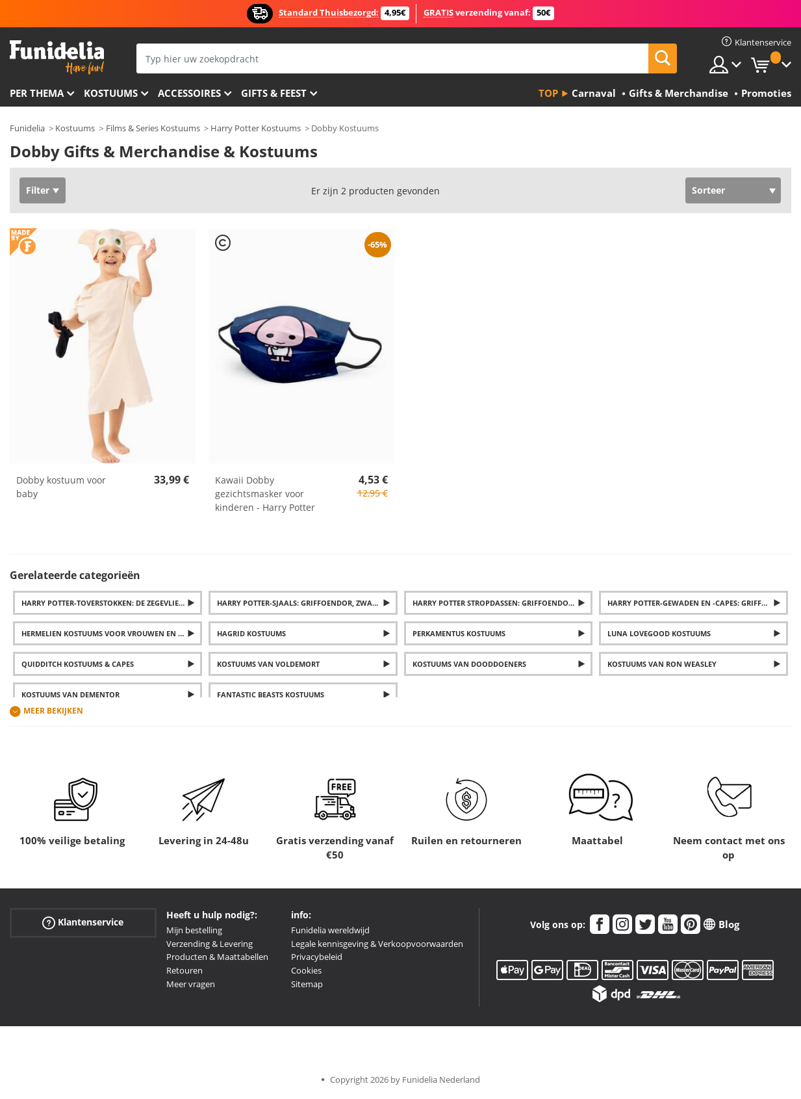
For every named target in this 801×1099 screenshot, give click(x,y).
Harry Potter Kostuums (255, 128)
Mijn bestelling (194, 930)
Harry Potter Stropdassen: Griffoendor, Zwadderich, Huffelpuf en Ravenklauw (503, 603)
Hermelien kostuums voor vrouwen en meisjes (111, 633)
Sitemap (307, 984)
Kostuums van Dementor (70, 694)
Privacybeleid (316, 957)
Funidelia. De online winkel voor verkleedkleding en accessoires (57, 57)
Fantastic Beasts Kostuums (270, 694)
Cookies (306, 970)
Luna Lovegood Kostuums (659, 633)
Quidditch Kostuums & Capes (77, 664)
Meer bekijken (53, 710)
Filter (37, 190)
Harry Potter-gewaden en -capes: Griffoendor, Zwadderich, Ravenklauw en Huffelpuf (697, 603)
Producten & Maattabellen (217, 957)
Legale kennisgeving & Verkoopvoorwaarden (377, 944)
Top (548, 92)
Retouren (184, 970)
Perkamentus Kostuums (459, 633)
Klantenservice (82, 922)
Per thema (37, 92)
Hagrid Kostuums (251, 633)
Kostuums (111, 92)
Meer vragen (190, 984)
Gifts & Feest (274, 92)
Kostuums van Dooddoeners (469, 664)
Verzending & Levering (209, 944)
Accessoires (189, 92)
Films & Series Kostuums (153, 128)
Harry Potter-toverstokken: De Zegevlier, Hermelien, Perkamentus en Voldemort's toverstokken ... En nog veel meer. (111, 603)
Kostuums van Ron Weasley (662, 664)
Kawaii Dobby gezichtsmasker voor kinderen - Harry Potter (265, 493)
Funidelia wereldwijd (330, 930)
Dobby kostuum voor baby (61, 487)
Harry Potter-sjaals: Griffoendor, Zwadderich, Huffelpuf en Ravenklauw (307, 603)
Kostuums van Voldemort (268, 664)
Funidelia (27, 128)
